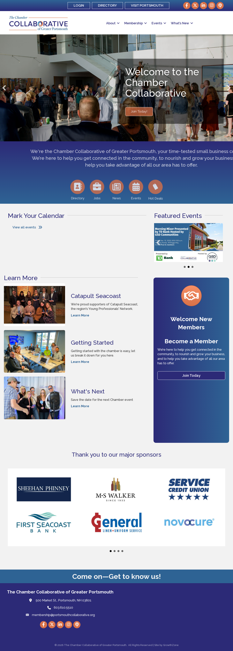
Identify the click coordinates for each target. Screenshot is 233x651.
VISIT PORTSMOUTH (147, 5)
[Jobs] (97, 200)
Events (157, 23)
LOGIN (79, 5)
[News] (116, 200)
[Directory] (77, 200)
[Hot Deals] (155, 200)
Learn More (80, 315)
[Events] (136, 200)
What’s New (180, 23)
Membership (133, 23)
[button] (139, 111)
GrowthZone (171, 645)
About (111, 23)
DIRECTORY (107, 5)
